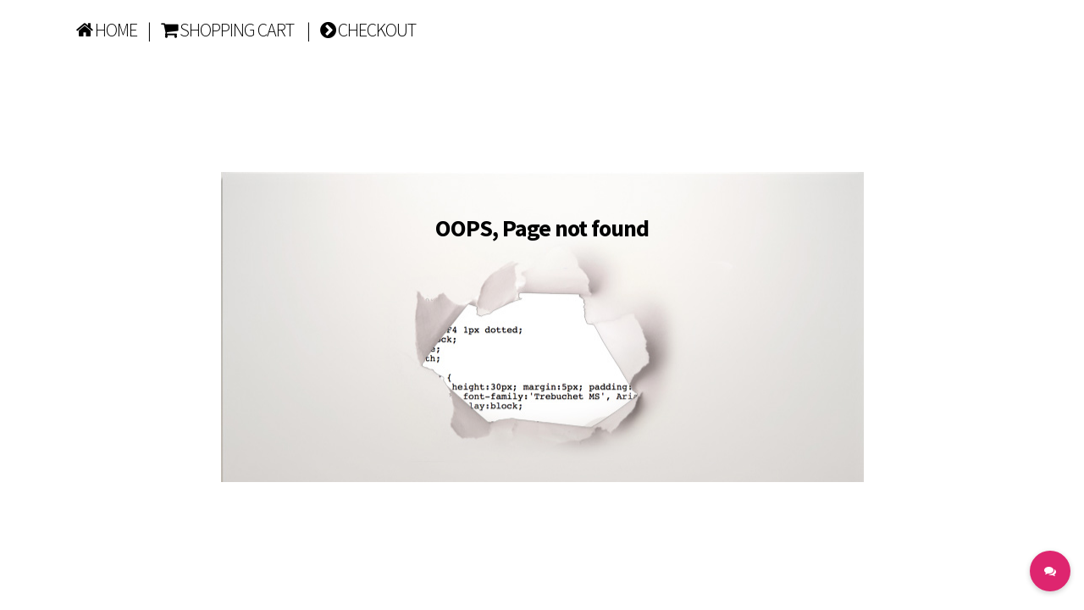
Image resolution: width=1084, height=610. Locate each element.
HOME (106, 30)
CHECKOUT (368, 30)
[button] (1050, 571)
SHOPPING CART (227, 30)
